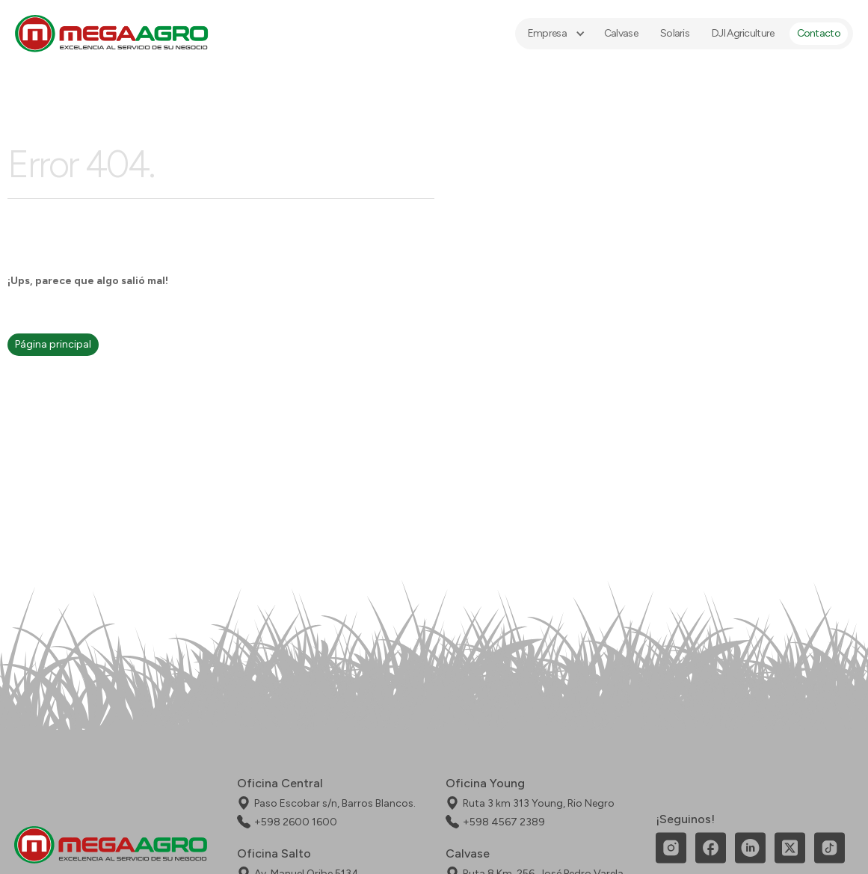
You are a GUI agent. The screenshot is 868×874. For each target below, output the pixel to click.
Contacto (818, 33)
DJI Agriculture (743, 33)
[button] (554, 33)
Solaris (674, 33)
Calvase (621, 33)
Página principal (53, 344)
